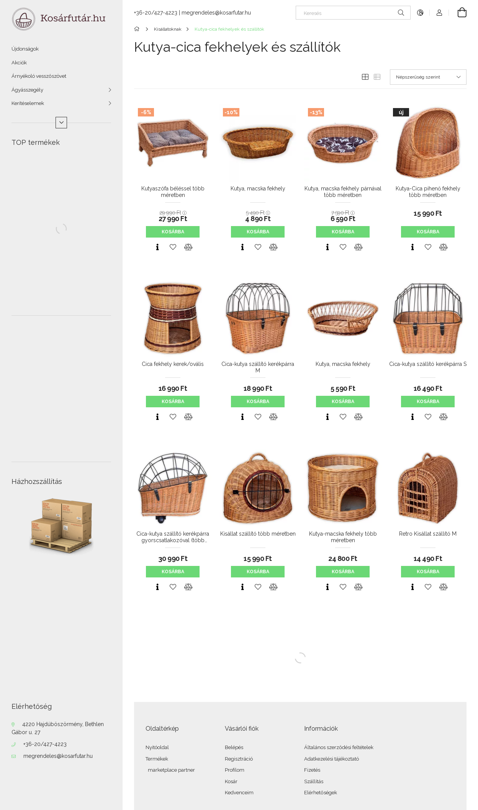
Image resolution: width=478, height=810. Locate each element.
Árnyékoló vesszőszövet (38, 76)
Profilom (234, 770)
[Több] (61, 122)
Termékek (157, 759)
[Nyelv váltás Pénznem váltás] (420, 13)
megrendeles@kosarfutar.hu (58, 756)
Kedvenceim (239, 792)
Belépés (234, 747)
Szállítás (313, 781)
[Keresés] (353, 13)
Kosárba (173, 231)
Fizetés (312, 770)
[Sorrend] (428, 77)
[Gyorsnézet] (157, 247)
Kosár (231, 781)
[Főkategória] (138, 29)
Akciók (19, 63)
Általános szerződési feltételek (338, 747)
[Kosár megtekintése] (458, 13)
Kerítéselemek (27, 103)
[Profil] (439, 13)
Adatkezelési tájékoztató (331, 759)
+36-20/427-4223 (45, 744)
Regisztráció (239, 759)
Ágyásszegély (27, 90)
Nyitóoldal (157, 747)
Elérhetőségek (320, 792)
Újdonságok (25, 49)
